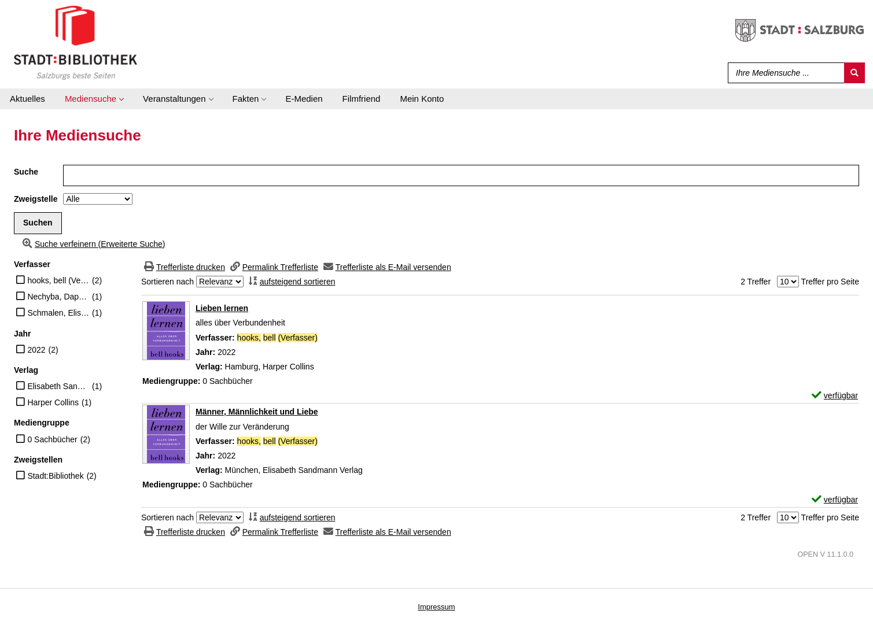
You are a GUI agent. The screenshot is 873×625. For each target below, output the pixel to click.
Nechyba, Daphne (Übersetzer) (58, 296)
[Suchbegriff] (783, 73)
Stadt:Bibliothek (55, 475)
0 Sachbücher (52, 439)
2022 (36, 349)
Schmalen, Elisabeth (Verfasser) (58, 312)
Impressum (436, 606)
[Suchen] (854, 72)
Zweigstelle (35, 199)
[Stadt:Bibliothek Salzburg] (75, 42)
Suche (26, 171)
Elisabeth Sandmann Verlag (58, 386)
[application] (94, 98)
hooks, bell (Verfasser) (58, 280)
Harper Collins (53, 402)
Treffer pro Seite (830, 281)
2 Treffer (756, 281)
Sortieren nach (167, 281)
